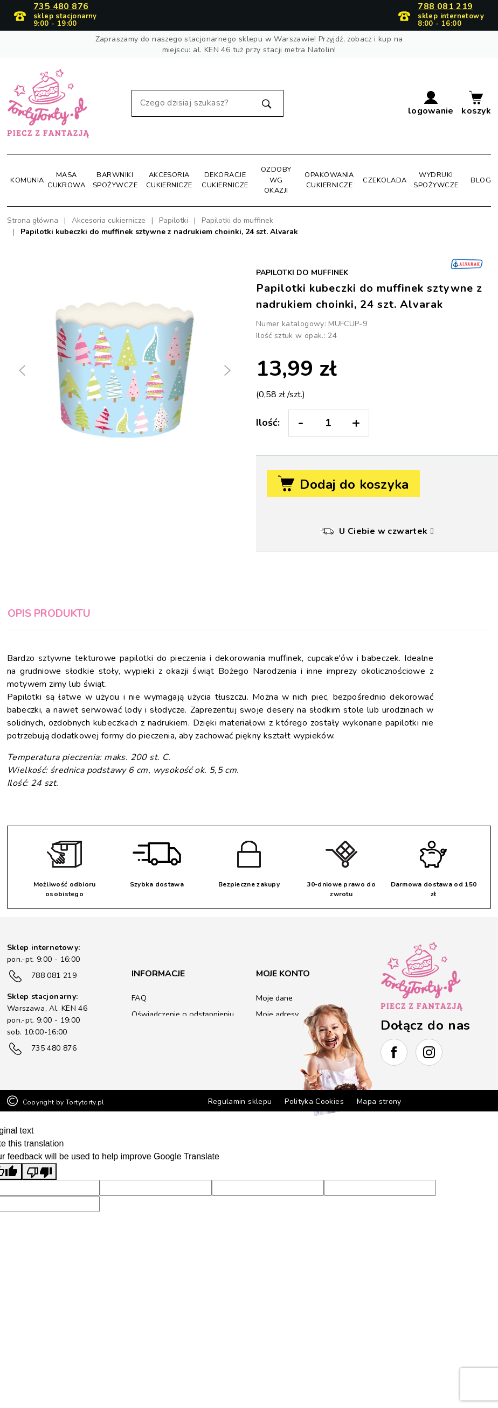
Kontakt (145, 1076)
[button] (430, 103)
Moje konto (283, 974)
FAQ (139, 998)
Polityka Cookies (314, 1161)
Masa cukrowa (66, 180)
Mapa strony (379, 1161)
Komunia (27, 180)
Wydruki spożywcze (435, 180)
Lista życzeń (276, 1063)
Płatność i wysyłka (163, 1043)
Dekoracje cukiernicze (225, 180)
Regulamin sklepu (240, 1161)
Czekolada (384, 180)
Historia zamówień (287, 1030)
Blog (481, 180)
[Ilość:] (328, 423)
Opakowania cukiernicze (329, 180)
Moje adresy (277, 1014)
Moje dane (274, 998)
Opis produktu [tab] (49, 614)
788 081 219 (445, 7)
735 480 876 (60, 7)
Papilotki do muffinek (302, 272)
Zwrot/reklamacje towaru (175, 1059)
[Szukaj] (207, 103)
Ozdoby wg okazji (276, 180)
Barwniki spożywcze (115, 180)
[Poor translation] (39, 1231)
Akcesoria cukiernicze (169, 180)
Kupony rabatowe (286, 1046)
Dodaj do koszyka (343, 484)
